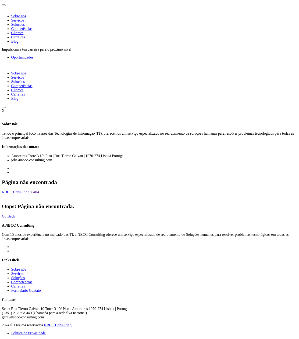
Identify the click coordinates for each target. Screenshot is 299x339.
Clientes (17, 33)
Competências (21, 29)
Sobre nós (18, 16)
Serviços (17, 20)
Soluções (18, 24)
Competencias (21, 282)
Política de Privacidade (28, 333)
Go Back (8, 216)
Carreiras (18, 37)
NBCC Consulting (57, 325)
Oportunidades (22, 57)
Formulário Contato (26, 290)
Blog (14, 41)
